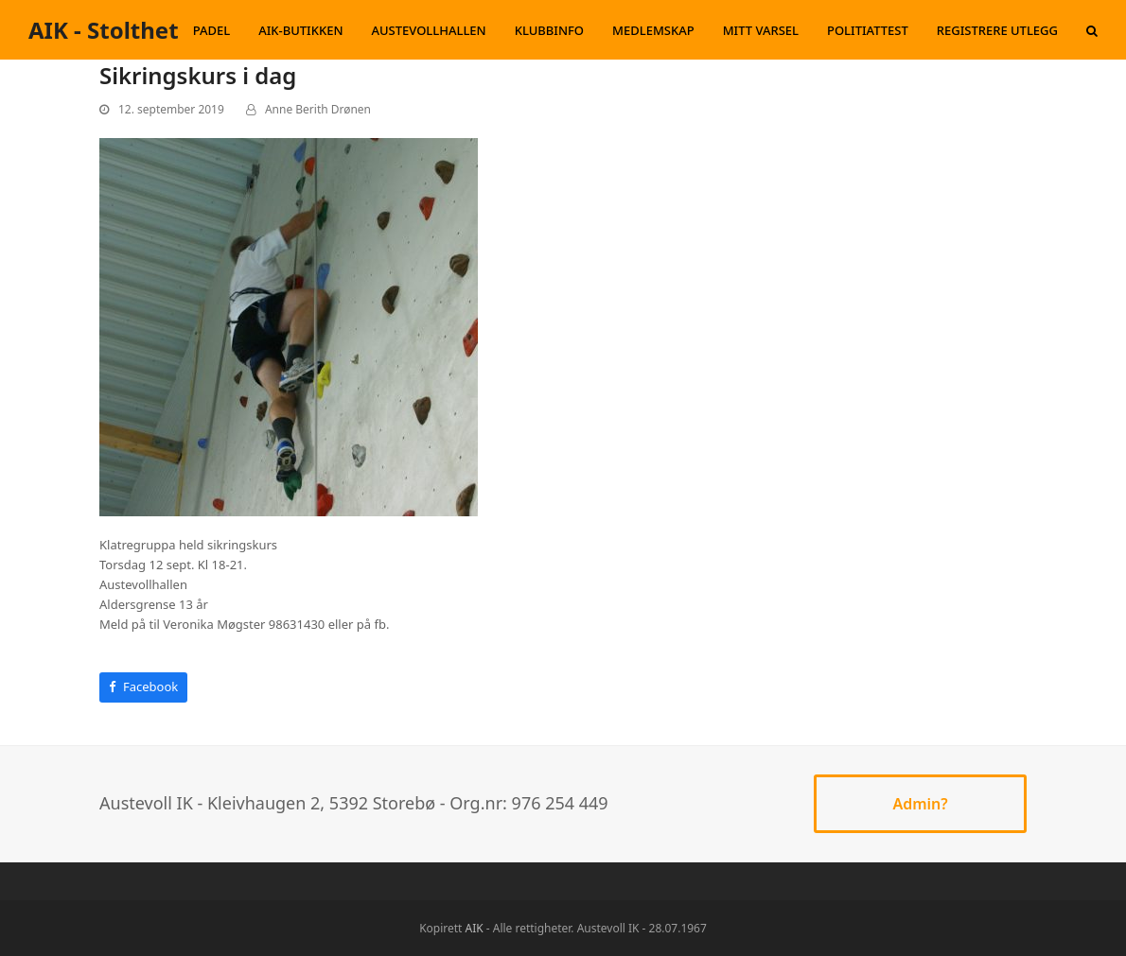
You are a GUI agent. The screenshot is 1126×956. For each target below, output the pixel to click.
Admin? (919, 803)
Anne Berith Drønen (318, 109)
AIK (475, 928)
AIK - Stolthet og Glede (156, 29)
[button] (1092, 30)
